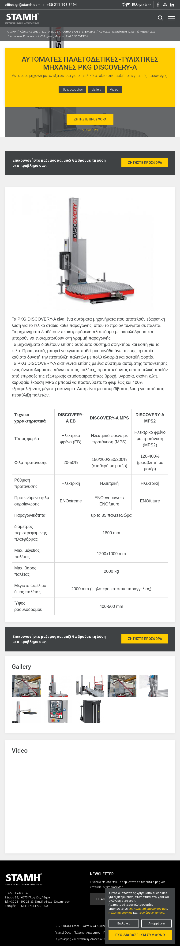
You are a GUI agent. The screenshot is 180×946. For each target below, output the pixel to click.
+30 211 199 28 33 (21, 901)
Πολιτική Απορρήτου (87, 932)
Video (114, 89)
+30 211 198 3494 (62, 5)
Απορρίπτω (156, 923)
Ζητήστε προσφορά (90, 119)
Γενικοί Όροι (63, 932)
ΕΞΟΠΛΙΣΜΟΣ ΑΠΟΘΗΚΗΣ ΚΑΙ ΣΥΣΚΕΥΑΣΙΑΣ (68, 31)
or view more (90, 129)
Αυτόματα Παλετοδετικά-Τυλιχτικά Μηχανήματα (127, 31)
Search (160, 18)
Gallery (96, 89)
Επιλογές (123, 923)
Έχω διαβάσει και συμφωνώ (140, 935)
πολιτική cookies (120, 912)
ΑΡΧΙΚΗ (11, 31)
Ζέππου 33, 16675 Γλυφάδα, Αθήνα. (28, 897)
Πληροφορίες (72, 89)
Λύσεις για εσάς (29, 31)
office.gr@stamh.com (23, 5)
